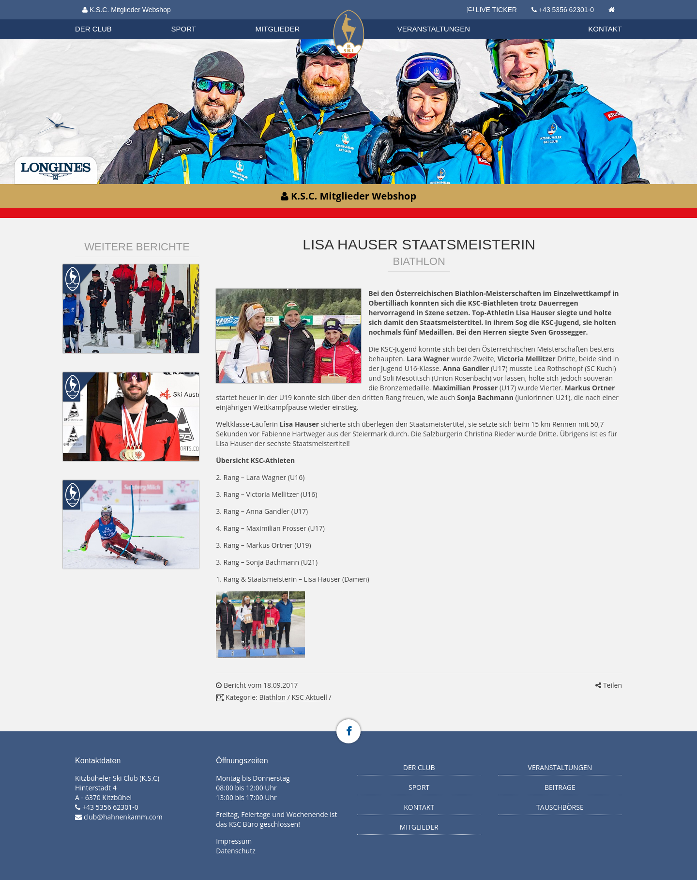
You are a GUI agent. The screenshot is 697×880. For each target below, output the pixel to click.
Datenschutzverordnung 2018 (129, 19)
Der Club (93, 29)
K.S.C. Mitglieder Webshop (126, 10)
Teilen (608, 685)
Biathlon (102, 19)
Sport (183, 29)
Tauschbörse (560, 807)
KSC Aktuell (309, 697)
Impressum (234, 841)
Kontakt (605, 29)
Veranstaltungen (433, 29)
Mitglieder (278, 29)
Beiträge (560, 787)
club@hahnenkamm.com (123, 816)
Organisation (102, 19)
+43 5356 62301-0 (566, 10)
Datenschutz (235, 850)
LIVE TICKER (492, 10)
